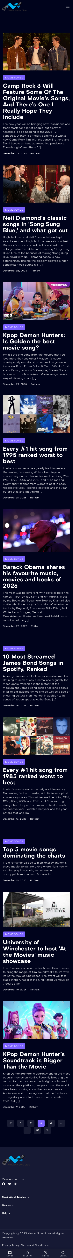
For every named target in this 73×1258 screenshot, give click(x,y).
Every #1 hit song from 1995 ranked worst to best (35, 454)
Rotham (35, 153)
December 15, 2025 (14, 880)
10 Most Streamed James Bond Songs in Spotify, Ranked (33, 662)
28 (37, 1130)
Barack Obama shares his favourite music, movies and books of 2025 (34, 576)
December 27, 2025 (15, 153)
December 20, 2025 (15, 626)
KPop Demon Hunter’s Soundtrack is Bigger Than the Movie (34, 1060)
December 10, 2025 (15, 989)
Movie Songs (14, 77)
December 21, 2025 (14, 497)
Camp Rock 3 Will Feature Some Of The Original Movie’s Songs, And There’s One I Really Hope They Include (36, 101)
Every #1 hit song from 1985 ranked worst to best (35, 776)
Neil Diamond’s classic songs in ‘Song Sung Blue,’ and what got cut (35, 224)
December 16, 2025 (14, 705)
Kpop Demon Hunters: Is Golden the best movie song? (34, 341)
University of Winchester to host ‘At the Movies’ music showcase (34, 951)
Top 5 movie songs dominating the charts (34, 852)
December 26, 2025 (15, 270)
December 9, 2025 (14, 1107)
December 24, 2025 (15, 384)
